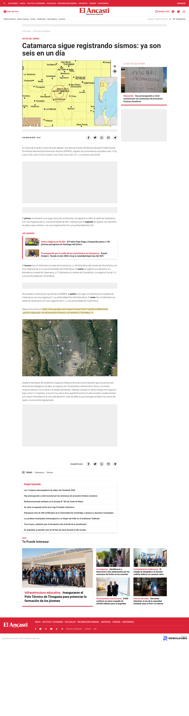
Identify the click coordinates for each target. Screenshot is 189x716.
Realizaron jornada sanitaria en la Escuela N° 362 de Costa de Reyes (53, 501)
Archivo (33, 19)
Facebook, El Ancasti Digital (35, 629)
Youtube (51, 629)
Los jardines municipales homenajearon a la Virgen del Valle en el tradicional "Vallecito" (62, 518)
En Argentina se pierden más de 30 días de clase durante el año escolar (55, 530)
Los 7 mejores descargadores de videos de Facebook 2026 (49, 490)
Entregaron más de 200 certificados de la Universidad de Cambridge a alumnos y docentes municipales (69, 513)
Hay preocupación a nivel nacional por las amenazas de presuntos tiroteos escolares (60, 496)
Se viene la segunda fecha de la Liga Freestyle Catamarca (49, 507)
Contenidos (103, 3)
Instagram (46, 629)
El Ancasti (26, 31)
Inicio (22, 3)
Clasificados (41, 19)
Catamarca (39, 472)
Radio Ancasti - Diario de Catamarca (11, 11)
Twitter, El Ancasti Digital (40, 629)
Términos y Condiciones (74, 629)
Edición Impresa (23, 19)
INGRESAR (181, 3)
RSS (95, 629)
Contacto (61, 19)
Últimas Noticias (10, 19)
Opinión (92, 3)
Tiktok (56, 629)
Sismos (50, 472)
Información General (67, 3)
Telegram (62, 629)
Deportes (83, 3)
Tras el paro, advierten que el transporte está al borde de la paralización (55, 524)
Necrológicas (52, 19)
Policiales (51, 3)
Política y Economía (36, 3)
